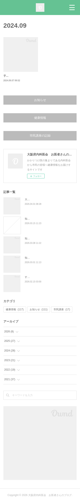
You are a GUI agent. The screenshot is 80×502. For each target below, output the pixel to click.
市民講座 (62, 309)
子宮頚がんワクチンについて (20, 75)
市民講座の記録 (40, 135)
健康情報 (40, 117)
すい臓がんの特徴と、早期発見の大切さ (48, 277)
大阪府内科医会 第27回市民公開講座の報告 (50, 199)
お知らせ (40, 100)
